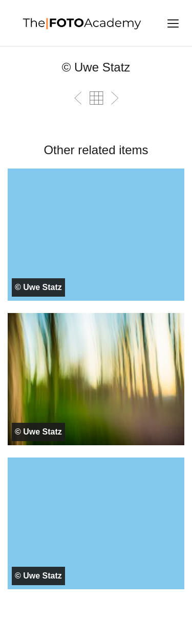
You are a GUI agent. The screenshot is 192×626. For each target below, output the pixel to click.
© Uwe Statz (38, 287)
